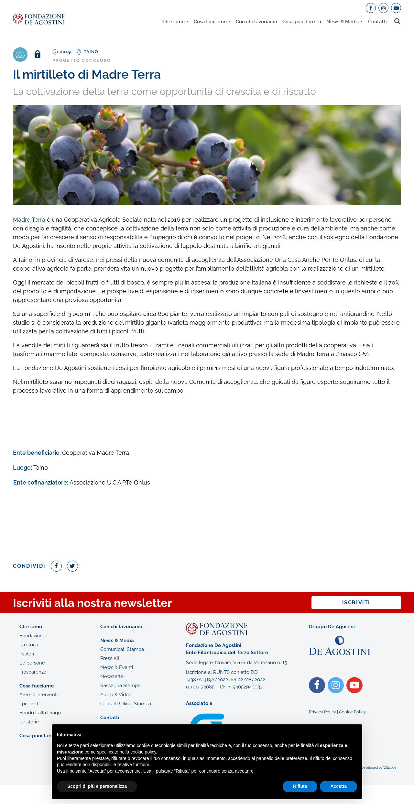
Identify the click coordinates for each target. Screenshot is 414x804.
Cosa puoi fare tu (301, 22)
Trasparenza (32, 672)
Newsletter (112, 676)
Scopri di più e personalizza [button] (97, 786)
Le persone (32, 663)
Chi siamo (173, 22)
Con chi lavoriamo (256, 22)
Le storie (29, 722)
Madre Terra (29, 219)
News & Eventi (116, 667)
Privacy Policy (322, 711)
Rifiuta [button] (300, 786)
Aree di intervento (39, 695)
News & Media (342, 22)
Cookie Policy (352, 711)
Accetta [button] (338, 786)
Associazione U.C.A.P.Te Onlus (110, 482)
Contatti (377, 22)
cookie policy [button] (143, 751)
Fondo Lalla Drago (40, 713)
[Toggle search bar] (397, 21)
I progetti (29, 704)
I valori (26, 654)
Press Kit (109, 658)
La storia (28, 645)
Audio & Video (116, 695)
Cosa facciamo (210, 22)
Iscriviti (356, 602)
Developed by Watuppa (378, 767)
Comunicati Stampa (122, 649)
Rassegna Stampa (120, 685)
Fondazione (32, 636)
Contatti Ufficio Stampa (125, 704)
